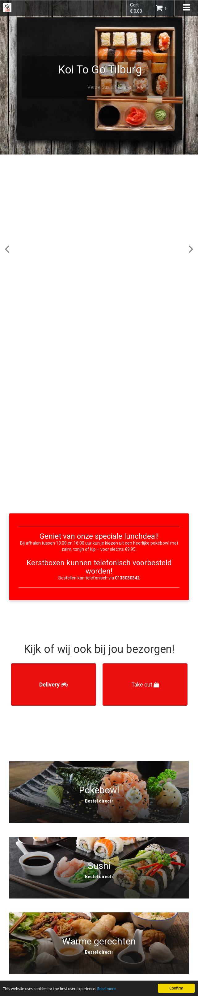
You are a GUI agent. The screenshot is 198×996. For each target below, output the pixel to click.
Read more (106, 989)
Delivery (53, 684)
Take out (145, 684)
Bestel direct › (99, 801)
